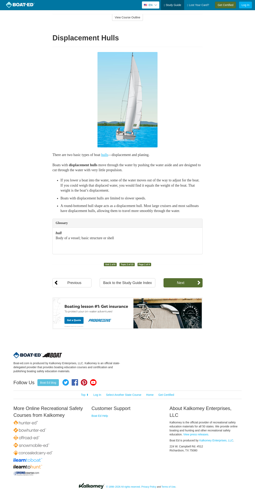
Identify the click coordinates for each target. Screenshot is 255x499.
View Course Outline (127, 17)
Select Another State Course (123, 394)
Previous (74, 283)
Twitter (65, 382)
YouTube (93, 382)
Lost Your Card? (198, 5)
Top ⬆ (84, 394)
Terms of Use (169, 486)
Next (180, 283)
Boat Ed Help (99, 415)
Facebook (75, 382)
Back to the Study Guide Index (127, 283)
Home (150, 394)
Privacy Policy (148, 486)
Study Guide (172, 5)
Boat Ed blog (48, 382)
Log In (245, 5)
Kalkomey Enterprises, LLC (216, 440)
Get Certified (225, 5)
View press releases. (196, 434)
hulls (104, 155)
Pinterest (84, 382)
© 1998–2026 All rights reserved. (123, 486)
